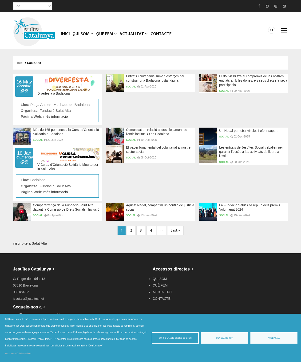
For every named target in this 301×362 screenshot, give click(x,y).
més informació (55, 116)
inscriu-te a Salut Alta (30, 243)
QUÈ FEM (107, 36)
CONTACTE (162, 36)
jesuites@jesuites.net (28, 298)
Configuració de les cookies (175, 338)
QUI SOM (83, 36)
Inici (66, 36)
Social (131, 86)
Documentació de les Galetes (18, 353)
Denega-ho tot (224, 338)
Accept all (274, 338)
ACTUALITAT (135, 36)
